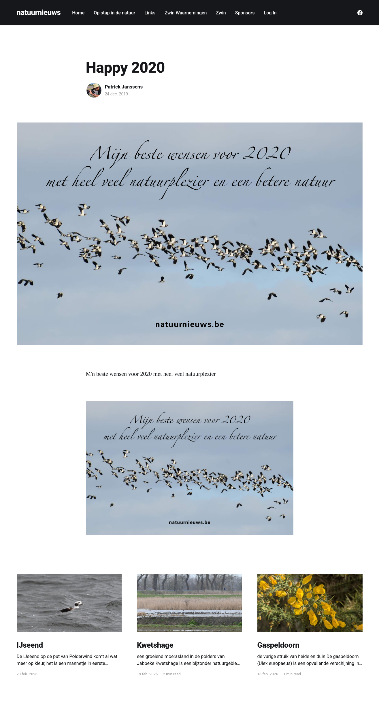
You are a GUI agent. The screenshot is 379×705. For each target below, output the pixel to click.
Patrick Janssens (124, 87)
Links (149, 13)
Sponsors (245, 13)
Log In (270, 13)
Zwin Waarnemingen (186, 13)
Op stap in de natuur (114, 13)
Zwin (221, 13)
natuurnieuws (39, 13)
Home (78, 13)
